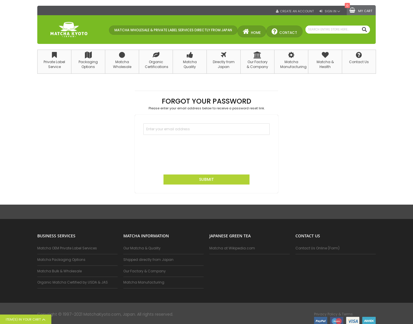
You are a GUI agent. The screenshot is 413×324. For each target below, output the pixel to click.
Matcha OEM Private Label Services (67, 248)
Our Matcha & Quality (142, 248)
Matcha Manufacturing (143, 282)
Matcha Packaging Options (61, 259)
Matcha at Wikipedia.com (232, 248)
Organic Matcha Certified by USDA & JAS (72, 282)
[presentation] (187, 152)
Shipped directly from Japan (148, 259)
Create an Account (297, 11)
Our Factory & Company (144, 271)
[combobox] (337, 30)
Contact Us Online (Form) (317, 248)
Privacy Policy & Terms (333, 314)
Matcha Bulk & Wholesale (59, 271)
